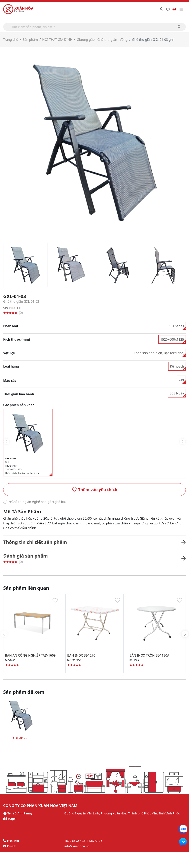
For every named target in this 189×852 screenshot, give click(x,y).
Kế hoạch (177, 366)
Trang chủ (10, 39)
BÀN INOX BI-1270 (81, 655)
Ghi (181, 380)
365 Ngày (177, 393)
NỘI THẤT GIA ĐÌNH (57, 39)
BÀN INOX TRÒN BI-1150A (149, 655)
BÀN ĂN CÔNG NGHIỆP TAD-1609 (30, 655)
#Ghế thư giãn (20, 502)
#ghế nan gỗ (41, 502)
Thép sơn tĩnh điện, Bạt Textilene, (159, 353)
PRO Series (175, 326)
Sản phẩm (30, 39)
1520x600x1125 (172, 339)
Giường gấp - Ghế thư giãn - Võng (102, 39)
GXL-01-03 (20, 738)
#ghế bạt (59, 502)
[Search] (94, 27)
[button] (94, 489)
